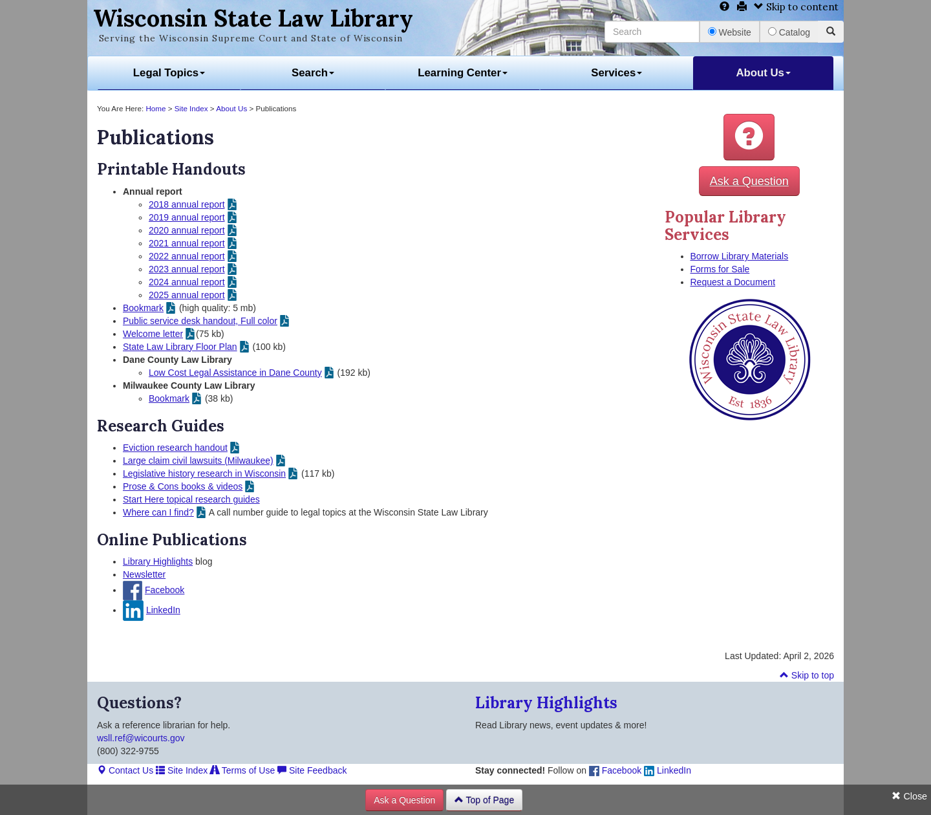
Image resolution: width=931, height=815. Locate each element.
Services (616, 73)
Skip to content (796, 7)
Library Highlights (158, 561)
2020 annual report (187, 230)
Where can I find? (158, 512)
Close (909, 796)
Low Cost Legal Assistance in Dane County (235, 372)
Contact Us (125, 770)
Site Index (191, 108)
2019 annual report (187, 217)
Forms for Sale (720, 269)
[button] (749, 137)
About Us (763, 73)
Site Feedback (312, 770)
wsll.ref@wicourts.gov (141, 738)
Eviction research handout (175, 447)
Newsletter (144, 574)
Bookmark (143, 308)
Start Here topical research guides (191, 499)
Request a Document (733, 282)
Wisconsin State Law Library (253, 18)
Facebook (164, 590)
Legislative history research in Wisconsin (204, 473)
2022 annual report (187, 256)
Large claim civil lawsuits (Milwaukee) (198, 460)
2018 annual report (187, 204)
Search (313, 73)
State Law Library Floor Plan (180, 347)
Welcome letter (153, 334)
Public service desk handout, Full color (200, 321)
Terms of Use (242, 770)
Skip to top (807, 675)
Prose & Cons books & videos (182, 486)
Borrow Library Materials (739, 256)
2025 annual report (187, 295)
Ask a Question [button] (749, 181)
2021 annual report (187, 243)
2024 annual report (187, 282)
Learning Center (463, 73)
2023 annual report (187, 269)
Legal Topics (169, 73)
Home (155, 108)
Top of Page (484, 800)
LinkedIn (163, 610)
